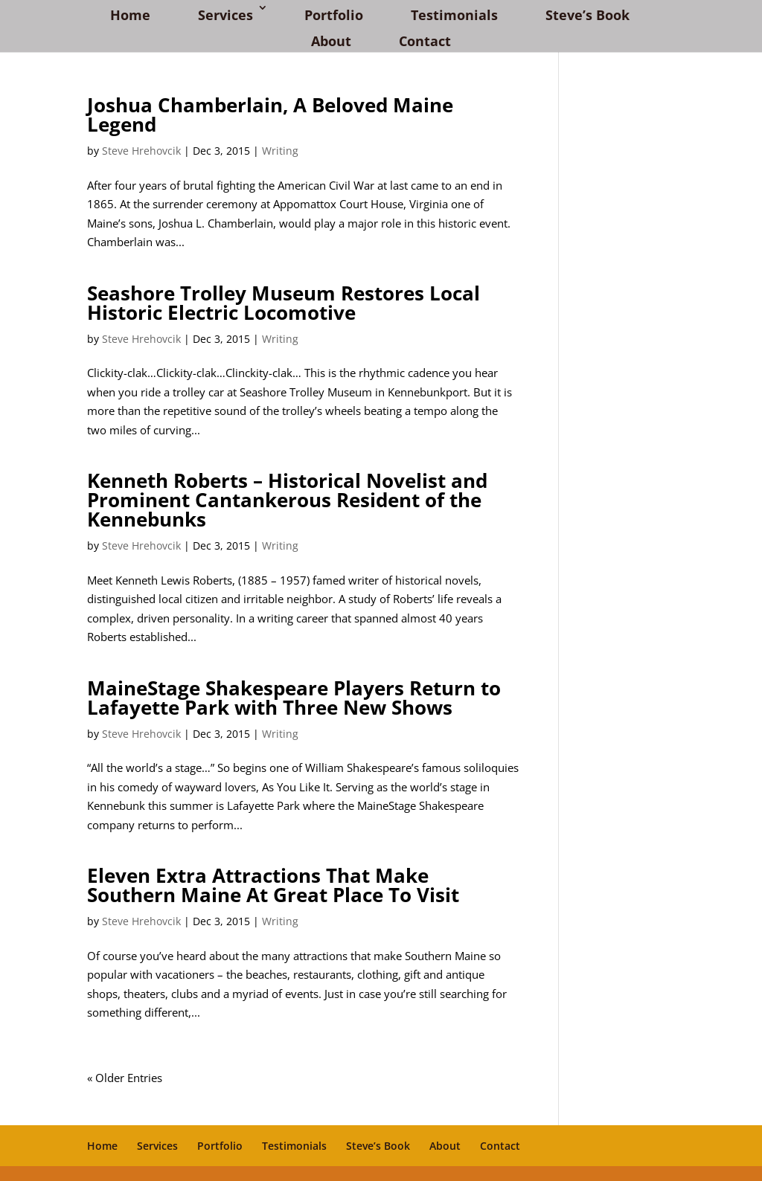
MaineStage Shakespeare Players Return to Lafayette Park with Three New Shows (294, 698)
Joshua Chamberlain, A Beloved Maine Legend (270, 114)
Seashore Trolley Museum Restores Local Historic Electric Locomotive (283, 303)
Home (130, 15)
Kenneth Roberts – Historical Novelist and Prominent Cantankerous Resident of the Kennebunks (287, 499)
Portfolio (333, 15)
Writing (280, 151)
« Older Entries (124, 1077)
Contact (425, 41)
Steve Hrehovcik (141, 151)
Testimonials (454, 15)
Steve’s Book (587, 15)
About (331, 41)
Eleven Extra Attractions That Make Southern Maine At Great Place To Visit (273, 885)
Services (225, 15)
